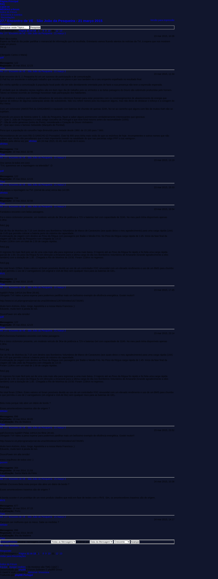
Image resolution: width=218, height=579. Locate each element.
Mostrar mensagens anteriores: (47, 541)
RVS (2, 273)
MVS (2, 500)
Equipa (3, 567)
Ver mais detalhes (9, 545)
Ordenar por (94, 541)
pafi (2, 57)
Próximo (13, 541)
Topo (2, 68)
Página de (27, 30)
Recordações (8, 17)
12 (57, 30)
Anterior (4, 541)
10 (49, 30)
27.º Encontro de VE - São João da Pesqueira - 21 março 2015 (51, 21)
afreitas (33, 141)
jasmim (3, 462)
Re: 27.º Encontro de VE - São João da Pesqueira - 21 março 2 (33, 33)
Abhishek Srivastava (38, 572)
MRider (4, 411)
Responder (6, 24)
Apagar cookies (17, 567)
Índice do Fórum (8, 12)
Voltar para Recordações (13, 556)
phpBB (22, 569)
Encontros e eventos (11, 14)
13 (61, 30)
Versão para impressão (162, 20)
